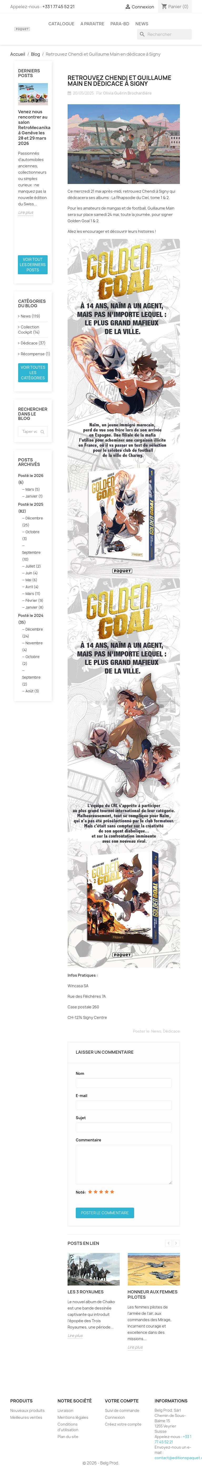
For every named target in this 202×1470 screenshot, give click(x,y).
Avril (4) (32, 586)
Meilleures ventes (26, 1417)
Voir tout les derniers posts (33, 264)
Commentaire (88, 1139)
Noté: (81, 1192)
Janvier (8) (35, 607)
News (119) (30, 316)
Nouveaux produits (27, 1410)
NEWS (141, 24)
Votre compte (122, 1401)
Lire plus (25, 212)
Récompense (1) (34, 353)
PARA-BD (119, 24)
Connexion (115, 1417)
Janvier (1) (34, 496)
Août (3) (32, 691)
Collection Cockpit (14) (29, 329)
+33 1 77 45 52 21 (58, 7)
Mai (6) (31, 580)
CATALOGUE (61, 24)
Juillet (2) (33, 566)
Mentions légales (73, 1417)
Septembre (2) (31, 681)
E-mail (81, 1095)
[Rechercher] (164, 34)
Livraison (65, 1410)
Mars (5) (33, 489)
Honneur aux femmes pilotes (153, 1294)
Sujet (81, 1117)
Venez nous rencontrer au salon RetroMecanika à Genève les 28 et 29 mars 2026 (33, 127)
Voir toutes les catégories (33, 372)
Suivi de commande (122, 1410)
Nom (80, 1073)
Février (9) (34, 600)
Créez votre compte (123, 1424)
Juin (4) (32, 573)
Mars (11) (33, 593)
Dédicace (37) (33, 343)
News (156, 1031)
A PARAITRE (92, 24)
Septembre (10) (31, 556)
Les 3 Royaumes (86, 1292)
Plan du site (68, 1436)
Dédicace (171, 1031)
